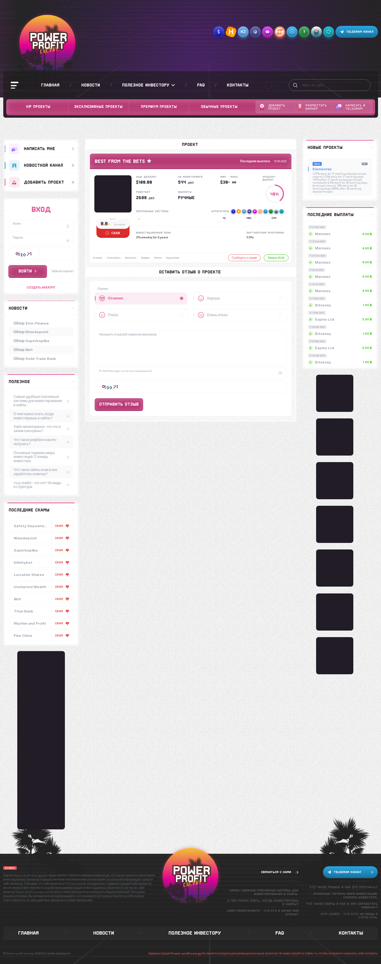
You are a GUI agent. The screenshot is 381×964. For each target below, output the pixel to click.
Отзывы (98, 257)
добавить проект (41, 182)
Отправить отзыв (119, 404)
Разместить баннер (312, 107)
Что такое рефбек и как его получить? (42, 442)
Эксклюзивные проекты (98, 106)
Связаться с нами (280, 872)
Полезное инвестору (148, 85)
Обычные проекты (219, 106)
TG (224, 218)
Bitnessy (341, 305)
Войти (27, 271)
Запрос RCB (276, 257)
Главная (50, 85)
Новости (90, 85)
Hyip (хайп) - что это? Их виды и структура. (42, 485)
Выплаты (130, 257)
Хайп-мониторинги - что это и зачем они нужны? (42, 429)
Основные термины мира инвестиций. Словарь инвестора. (42, 457)
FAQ (201, 85)
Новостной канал (41, 165)
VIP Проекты (38, 106)
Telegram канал (357, 31)
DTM (274, 218)
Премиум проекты (159, 106)
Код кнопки (172, 257)
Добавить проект (272, 107)
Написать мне (41, 149)
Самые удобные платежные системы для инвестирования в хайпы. (42, 401)
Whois (158, 257)
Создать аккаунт (41, 287)
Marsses (341, 234)
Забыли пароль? (62, 271)
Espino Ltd (341, 319)
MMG (249, 218)
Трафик (145, 257)
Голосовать (114, 257)
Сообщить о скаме (244, 257)
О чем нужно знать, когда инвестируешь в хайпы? (42, 416)
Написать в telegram (350, 107)
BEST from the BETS (120, 161)
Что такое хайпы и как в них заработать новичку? (42, 472)
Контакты (238, 85)
